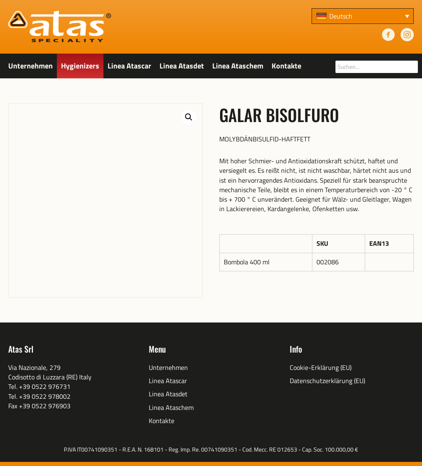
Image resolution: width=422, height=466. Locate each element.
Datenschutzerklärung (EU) (327, 381)
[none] (363, 16)
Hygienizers (80, 65)
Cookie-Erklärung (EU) (321, 367)
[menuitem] (363, 16)
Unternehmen (30, 65)
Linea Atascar (129, 65)
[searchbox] (376, 67)
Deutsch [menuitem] (340, 16)
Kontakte (286, 65)
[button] (188, 117)
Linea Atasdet (181, 65)
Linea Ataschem (237, 65)
